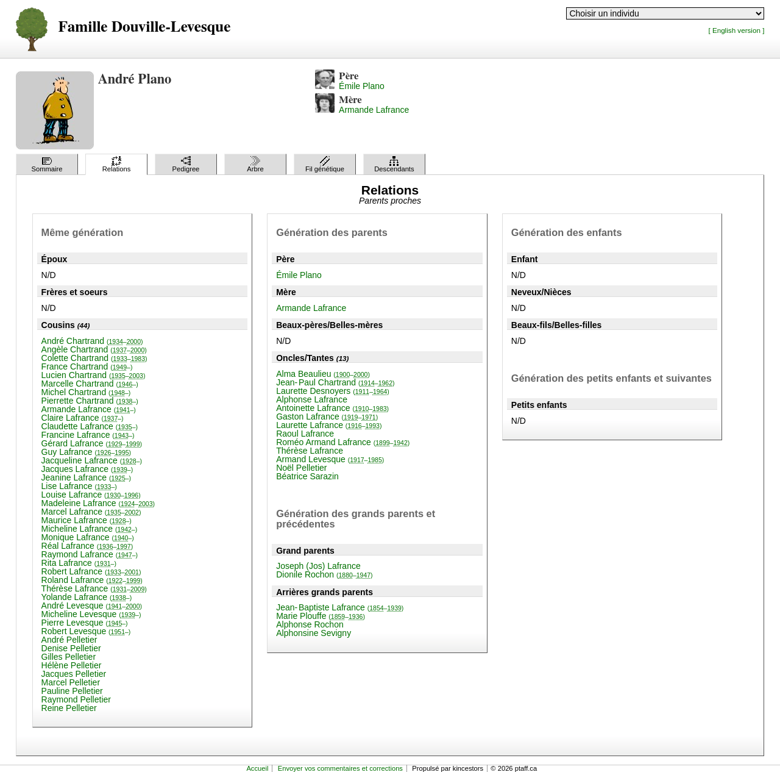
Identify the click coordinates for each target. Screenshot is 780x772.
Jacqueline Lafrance (91, 460)
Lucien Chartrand (93, 375)
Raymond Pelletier (76, 699)
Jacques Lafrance (87, 469)
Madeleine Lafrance (98, 503)
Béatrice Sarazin (307, 476)
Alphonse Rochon (310, 624)
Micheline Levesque (91, 614)
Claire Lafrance (82, 418)
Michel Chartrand (86, 392)
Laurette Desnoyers (332, 391)
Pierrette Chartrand (89, 401)
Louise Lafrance (91, 494)
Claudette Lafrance (89, 426)
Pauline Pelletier (72, 691)
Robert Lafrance (91, 571)
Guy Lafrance (86, 452)
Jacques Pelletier (74, 674)
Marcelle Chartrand (89, 383)
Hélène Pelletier (71, 665)
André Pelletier (69, 640)
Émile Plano (362, 86)
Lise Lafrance (79, 486)
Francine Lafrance (88, 435)
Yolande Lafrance (86, 597)
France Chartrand (87, 366)
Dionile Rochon (324, 574)
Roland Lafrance (92, 580)
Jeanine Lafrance (86, 477)
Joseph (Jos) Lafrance (318, 566)
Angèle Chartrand (94, 349)
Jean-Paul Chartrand (335, 382)
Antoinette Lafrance (332, 408)
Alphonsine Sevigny (313, 633)
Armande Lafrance (374, 110)
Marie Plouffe (320, 616)
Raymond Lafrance (89, 554)
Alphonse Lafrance (311, 399)
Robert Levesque (86, 631)
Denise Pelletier (71, 648)
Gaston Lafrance (327, 416)
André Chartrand (92, 341)
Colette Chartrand (94, 358)
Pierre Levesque (84, 622)
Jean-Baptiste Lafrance (339, 607)
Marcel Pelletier (70, 682)
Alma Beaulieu (323, 374)
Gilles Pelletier (68, 657)
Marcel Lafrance (91, 511)
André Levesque (91, 605)
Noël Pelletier (301, 468)
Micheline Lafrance (89, 529)
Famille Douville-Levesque (144, 27)
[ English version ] (736, 30)
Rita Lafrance (78, 563)
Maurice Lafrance (86, 520)
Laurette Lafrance (328, 425)
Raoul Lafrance (305, 433)
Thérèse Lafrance (94, 588)
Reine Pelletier (69, 708)
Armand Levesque (330, 459)
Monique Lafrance (87, 537)
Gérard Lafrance (91, 443)
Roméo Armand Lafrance (343, 442)
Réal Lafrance (87, 546)
